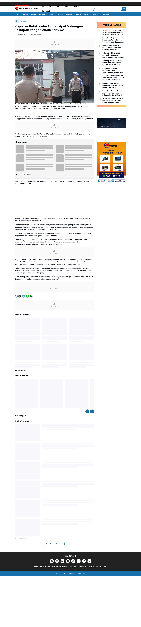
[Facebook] (16, 296)
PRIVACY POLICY (61, 567)
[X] (19, 296)
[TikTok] (79, 561)
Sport (76, 7)
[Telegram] (23, 296)
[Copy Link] (31, 296)
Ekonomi (42, 14)
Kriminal (50, 14)
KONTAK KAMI (93, 567)
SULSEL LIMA (65, 573)
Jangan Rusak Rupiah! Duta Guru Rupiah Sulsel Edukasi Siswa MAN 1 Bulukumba (113, 78)
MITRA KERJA (103, 567)
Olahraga (59, 14)
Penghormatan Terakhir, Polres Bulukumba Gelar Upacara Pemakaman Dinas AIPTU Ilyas (112, 48)
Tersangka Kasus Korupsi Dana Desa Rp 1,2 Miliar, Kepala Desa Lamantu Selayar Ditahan (112, 63)
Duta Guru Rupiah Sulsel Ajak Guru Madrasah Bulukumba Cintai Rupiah (112, 93)
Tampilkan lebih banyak (54, 544)
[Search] (107, 9)
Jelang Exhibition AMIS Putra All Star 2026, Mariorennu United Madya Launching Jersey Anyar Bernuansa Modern (112, 55)
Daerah (86, 14)
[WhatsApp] (27, 296)
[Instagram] (62, 561)
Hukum (33, 14)
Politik (25, 14)
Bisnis (59, 7)
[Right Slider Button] (92, 411)
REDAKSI (36, 567)
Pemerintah (96, 14)
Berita (51, 7)
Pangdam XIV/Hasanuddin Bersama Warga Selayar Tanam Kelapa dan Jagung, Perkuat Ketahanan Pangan (113, 40)
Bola (67, 7)
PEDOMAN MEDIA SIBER (47, 567)
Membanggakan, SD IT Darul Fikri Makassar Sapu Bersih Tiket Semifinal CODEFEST (112, 85)
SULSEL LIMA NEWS (79, 573)
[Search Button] (124, 9)
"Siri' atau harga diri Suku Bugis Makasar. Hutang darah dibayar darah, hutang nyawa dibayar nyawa (112, 101)
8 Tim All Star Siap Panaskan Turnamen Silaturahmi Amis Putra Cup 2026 (113, 70)
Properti (78, 14)
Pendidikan (107, 14)
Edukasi (69, 14)
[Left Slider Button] (87, 411)
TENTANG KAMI (82, 567)
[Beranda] (17, 21)
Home (43, 7)
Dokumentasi (46, 11)
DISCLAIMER (72, 567)
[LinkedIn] (84, 561)
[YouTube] (68, 561)
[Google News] (73, 561)
